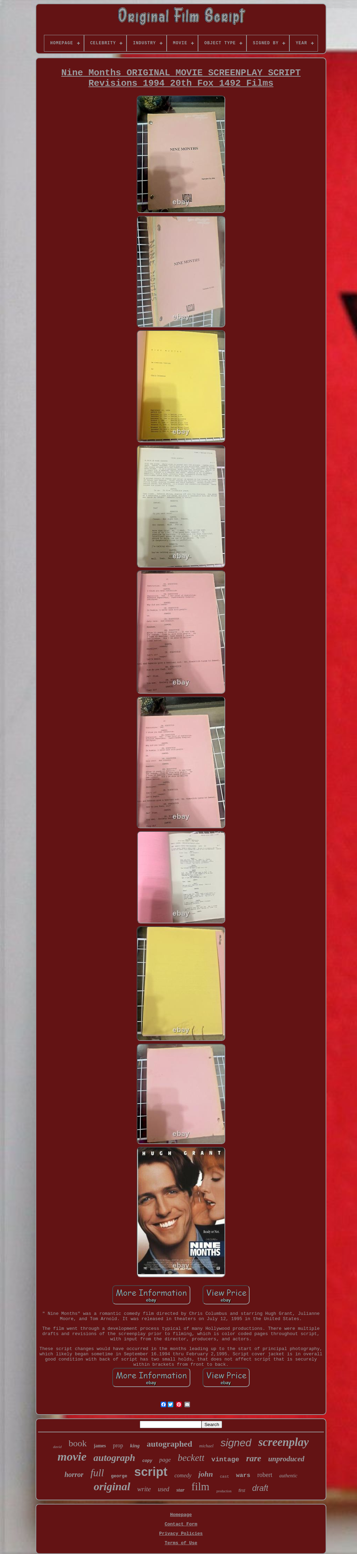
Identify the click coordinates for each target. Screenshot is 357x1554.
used (163, 1489)
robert (264, 1474)
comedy (182, 1475)
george (119, 1476)
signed (235, 1442)
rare (253, 1458)
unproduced (286, 1459)
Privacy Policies (181, 1533)
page (165, 1459)
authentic (288, 1475)
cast (224, 1477)
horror (73, 1474)
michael (206, 1445)
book (78, 1443)
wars (243, 1475)
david (57, 1447)
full (97, 1472)
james (100, 1445)
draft (260, 1488)
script (150, 1471)
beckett (191, 1458)
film (200, 1486)
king (135, 1445)
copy (147, 1460)
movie (72, 1456)
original (112, 1486)
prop (118, 1445)
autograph (114, 1457)
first (241, 1490)
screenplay (283, 1442)
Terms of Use (181, 1543)
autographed (169, 1443)
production (224, 1491)
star (180, 1490)
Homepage (181, 1514)
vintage (225, 1459)
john (205, 1474)
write (144, 1489)
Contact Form (181, 1524)
